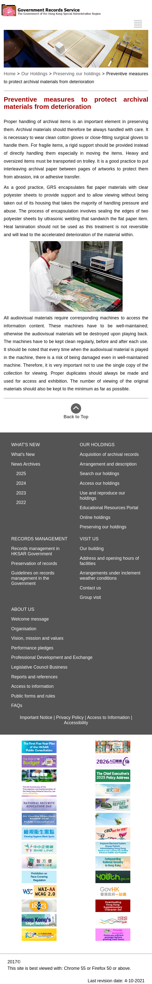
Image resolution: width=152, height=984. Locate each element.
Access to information (32, 686)
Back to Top (76, 411)
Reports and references (34, 676)
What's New (23, 454)
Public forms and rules (33, 696)
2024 (18, 483)
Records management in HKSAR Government (35, 551)
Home (9, 73)
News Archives (25, 464)
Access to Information (108, 717)
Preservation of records (34, 563)
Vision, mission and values (37, 638)
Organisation (23, 628)
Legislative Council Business (39, 667)
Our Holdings (34, 73)
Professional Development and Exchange (51, 657)
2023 (18, 493)
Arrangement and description (108, 464)
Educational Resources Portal (109, 507)
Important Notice (36, 717)
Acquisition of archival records (109, 454)
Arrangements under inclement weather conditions (110, 575)
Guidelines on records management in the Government (32, 578)
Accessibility (76, 722)
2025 (18, 473)
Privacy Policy (70, 717)
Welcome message (30, 619)
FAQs (16, 705)
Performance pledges (32, 647)
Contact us (90, 587)
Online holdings (95, 517)
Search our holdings (99, 473)
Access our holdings (99, 483)
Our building (92, 548)
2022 (18, 502)
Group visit (90, 597)
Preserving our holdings (77, 73)
